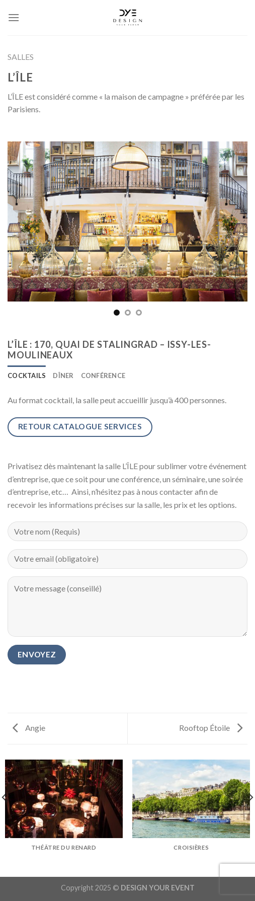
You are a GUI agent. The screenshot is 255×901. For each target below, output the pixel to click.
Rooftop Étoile (210, 727)
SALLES (21, 56)
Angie (29, 727)
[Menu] (14, 17)
